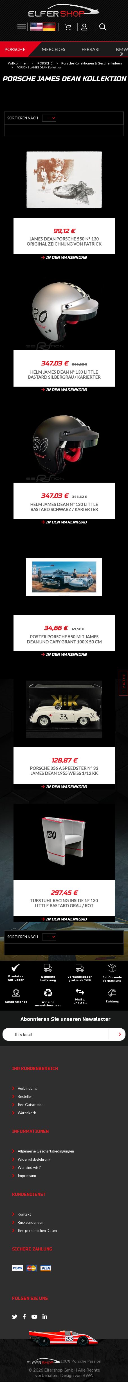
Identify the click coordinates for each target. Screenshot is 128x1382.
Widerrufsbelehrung (34, 1159)
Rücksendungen (30, 1222)
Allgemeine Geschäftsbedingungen (46, 1151)
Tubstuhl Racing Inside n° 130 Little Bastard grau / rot (64, 903)
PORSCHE (15, 49)
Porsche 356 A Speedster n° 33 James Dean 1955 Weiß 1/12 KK (64, 770)
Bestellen (25, 1096)
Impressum (27, 1175)
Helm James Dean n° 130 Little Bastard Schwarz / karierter (64, 507)
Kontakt (24, 1214)
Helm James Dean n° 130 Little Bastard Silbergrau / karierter (64, 374)
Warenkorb (27, 1113)
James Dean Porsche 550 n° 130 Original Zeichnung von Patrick (64, 241)
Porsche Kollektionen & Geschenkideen (91, 63)
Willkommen (18, 63)
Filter (124, 685)
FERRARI (91, 49)
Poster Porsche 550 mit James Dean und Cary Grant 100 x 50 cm (64, 639)
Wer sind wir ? (29, 1167)
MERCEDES (53, 49)
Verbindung (27, 1088)
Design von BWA (76, 1375)
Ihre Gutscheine (30, 1104)
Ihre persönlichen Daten (37, 1230)
